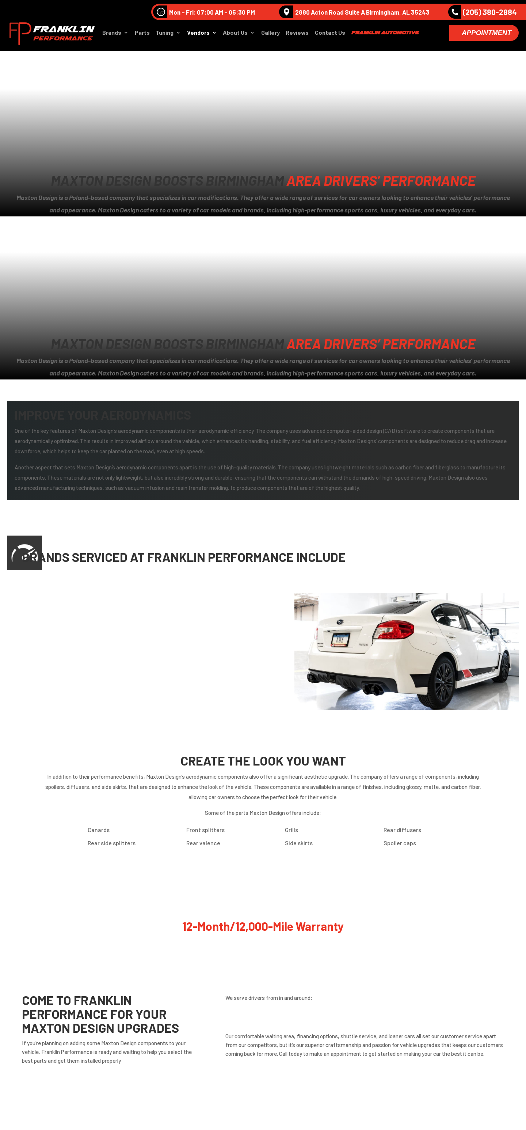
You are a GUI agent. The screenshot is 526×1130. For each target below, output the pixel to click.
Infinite (53, 638)
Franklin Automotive (384, 34)
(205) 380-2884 (482, 12)
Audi (50, 605)
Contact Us (330, 35)
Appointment (486, 35)
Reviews (297, 35)
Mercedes (56, 655)
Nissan (52, 672)
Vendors (198, 35)
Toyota (165, 689)
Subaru (53, 689)
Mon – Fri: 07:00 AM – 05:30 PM (204, 11)
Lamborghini (172, 638)
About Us (235, 35)
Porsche (167, 672)
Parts (142, 35)
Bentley (54, 622)
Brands (111, 35)
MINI (161, 655)
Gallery (270, 35)
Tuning (165, 35)
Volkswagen (171, 605)
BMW (162, 622)
